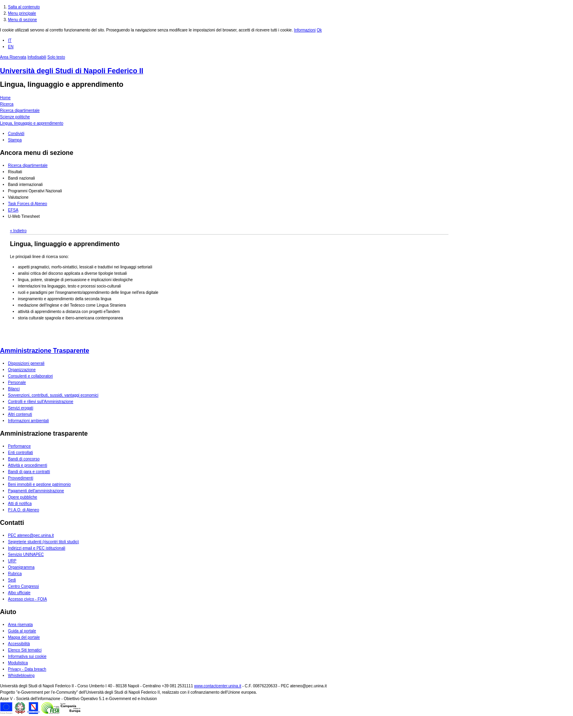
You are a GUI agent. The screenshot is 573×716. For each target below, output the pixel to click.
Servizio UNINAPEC (26, 554)
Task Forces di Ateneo (27, 203)
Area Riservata (13, 57)
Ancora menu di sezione (36, 152)
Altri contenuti (20, 414)
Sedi (12, 580)
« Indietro (18, 231)
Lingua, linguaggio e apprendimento (61, 84)
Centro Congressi (23, 586)
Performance (19, 446)
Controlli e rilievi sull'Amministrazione (40, 401)
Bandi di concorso (24, 459)
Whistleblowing (21, 675)
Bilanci (13, 389)
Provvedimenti (20, 478)
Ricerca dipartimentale (20, 110)
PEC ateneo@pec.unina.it (31, 535)
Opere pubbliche (22, 497)
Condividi (16, 133)
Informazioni (305, 30)
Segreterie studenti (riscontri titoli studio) (43, 542)
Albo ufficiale (19, 593)
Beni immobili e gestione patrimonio (39, 484)
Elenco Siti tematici (24, 650)
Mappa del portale (24, 637)
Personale (17, 382)
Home (5, 98)
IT (10, 40)
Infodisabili (36, 57)
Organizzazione (21, 370)
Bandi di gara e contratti (29, 472)
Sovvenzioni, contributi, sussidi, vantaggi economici (53, 395)
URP (12, 561)
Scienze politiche (15, 117)
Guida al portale (22, 631)
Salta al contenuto (24, 7)
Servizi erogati (20, 408)
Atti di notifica (19, 503)
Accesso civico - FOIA (27, 599)
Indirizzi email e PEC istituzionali (36, 548)
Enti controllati (20, 452)
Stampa (14, 140)
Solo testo (56, 57)
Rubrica (14, 573)
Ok (319, 30)
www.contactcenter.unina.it (217, 686)
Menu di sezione (22, 20)
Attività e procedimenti (27, 465)
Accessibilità (19, 644)
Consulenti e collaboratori (30, 376)
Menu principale (22, 13)
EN (11, 47)
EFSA (13, 210)
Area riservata (20, 624)
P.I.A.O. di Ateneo (23, 510)
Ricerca (7, 104)
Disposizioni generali (26, 363)
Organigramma (21, 567)
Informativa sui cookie (27, 656)
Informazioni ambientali (28, 421)
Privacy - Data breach (27, 669)
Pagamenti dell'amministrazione (36, 491)
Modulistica (18, 663)
